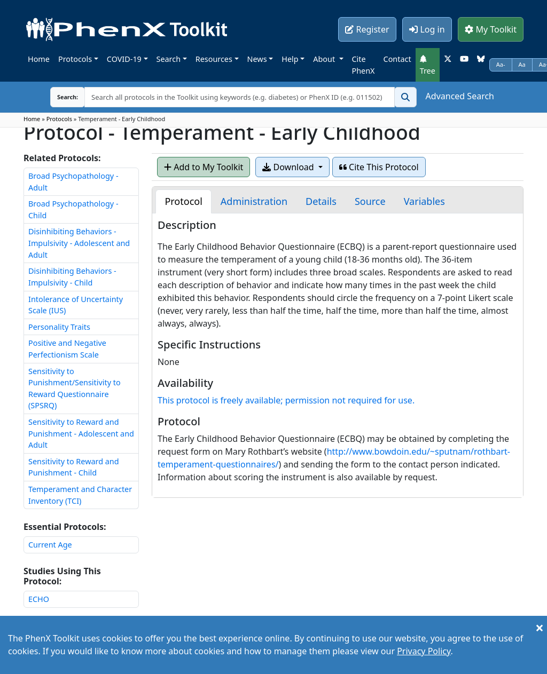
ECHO (38, 599)
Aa (522, 64)
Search (169, 59)
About (325, 59)
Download (289, 167)
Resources (214, 59)
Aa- (500, 64)
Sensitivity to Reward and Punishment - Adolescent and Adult (81, 433)
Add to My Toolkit (203, 167)
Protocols (75, 59)
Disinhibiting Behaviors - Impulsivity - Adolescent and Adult (79, 242)
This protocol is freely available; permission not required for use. (286, 400)
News (257, 59)
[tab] (183, 201)
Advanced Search (460, 96)
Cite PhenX (363, 65)
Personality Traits (59, 327)
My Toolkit (491, 29)
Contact (397, 59)
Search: (59, 97)
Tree (427, 65)
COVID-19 (124, 59)
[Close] (539, 627)
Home (39, 59)
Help (290, 59)
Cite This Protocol (379, 167)
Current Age (50, 545)
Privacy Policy (423, 651)
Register (367, 29)
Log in (426, 29)
